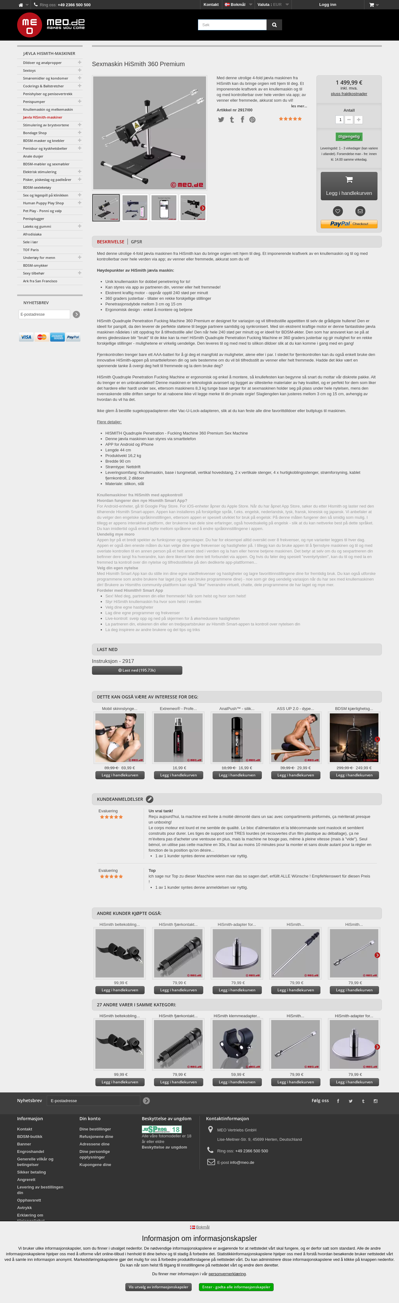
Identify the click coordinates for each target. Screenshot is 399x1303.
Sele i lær (30, 242)
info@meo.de (242, 1164)
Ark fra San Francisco (40, 281)
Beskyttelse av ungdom (164, 1149)
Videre (203, 208)
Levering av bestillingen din (40, 1192)
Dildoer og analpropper (42, 62)
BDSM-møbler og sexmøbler (46, 164)
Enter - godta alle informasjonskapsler (236, 1287)
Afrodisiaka (32, 234)
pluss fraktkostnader (349, 93)
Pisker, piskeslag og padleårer (47, 179)
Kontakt (211, 4)
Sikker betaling (31, 1174)
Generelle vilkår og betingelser (35, 1164)
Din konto (90, 1121)
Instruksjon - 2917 (113, 663)
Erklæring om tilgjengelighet (31, 1220)
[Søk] (274, 24)
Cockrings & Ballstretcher (43, 86)
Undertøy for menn (39, 257)
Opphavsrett (29, 1202)
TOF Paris (31, 249)
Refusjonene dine (96, 1138)
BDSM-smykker (35, 265)
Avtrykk (24, 1210)
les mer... (299, 106)
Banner (24, 1146)
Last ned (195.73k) (137, 672)
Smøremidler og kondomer (45, 78)
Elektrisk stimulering (39, 171)
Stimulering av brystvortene (46, 125)
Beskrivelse (110, 243)
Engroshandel (30, 1153)
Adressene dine (94, 1146)
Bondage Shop (35, 132)
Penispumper (34, 101)
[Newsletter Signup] (75, 314)
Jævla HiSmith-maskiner (42, 117)
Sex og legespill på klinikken (45, 195)
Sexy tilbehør (34, 273)
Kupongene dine (95, 1166)
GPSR (136, 243)
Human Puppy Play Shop (43, 203)
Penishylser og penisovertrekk (47, 93)
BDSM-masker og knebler (44, 140)
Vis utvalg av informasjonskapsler (158, 1287)
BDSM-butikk (29, 1138)
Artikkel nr (227, 110)
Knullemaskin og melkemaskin (48, 109)
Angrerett (26, 1181)
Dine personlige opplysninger (94, 1156)
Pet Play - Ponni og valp (42, 210)
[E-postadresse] (44, 314)
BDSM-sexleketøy (37, 187)
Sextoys (29, 70)
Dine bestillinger (95, 1131)
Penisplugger (33, 218)
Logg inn (327, 4)
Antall (349, 110)
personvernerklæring (227, 1273)
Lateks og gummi (37, 226)
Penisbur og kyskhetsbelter (45, 148)
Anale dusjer (33, 156)
